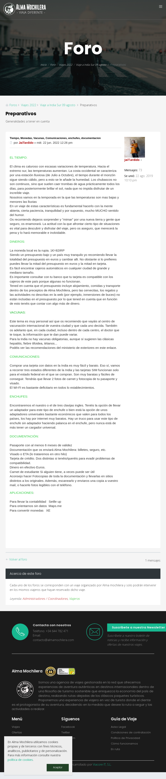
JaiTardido (26, 142)
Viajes (16, 727)
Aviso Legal (119, 727)
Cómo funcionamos (126, 749)
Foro (50, 64)
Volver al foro (16, 559)
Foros (13, 105)
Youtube (67, 751)
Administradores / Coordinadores (45, 599)
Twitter (66, 733)
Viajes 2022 (64, 64)
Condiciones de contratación (123, 735)
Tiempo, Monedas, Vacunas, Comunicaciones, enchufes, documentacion (60, 138)
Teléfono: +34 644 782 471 (50, 631)
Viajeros (74, 599)
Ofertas (17, 733)
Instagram (69, 739)
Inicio (40, 64)
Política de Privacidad (127, 743)
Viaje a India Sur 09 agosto (92, 64)
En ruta (116, 756)
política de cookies (20, 759)
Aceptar (57, 767)
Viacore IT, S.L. (102, 771)
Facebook (68, 727)
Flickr (64, 745)
